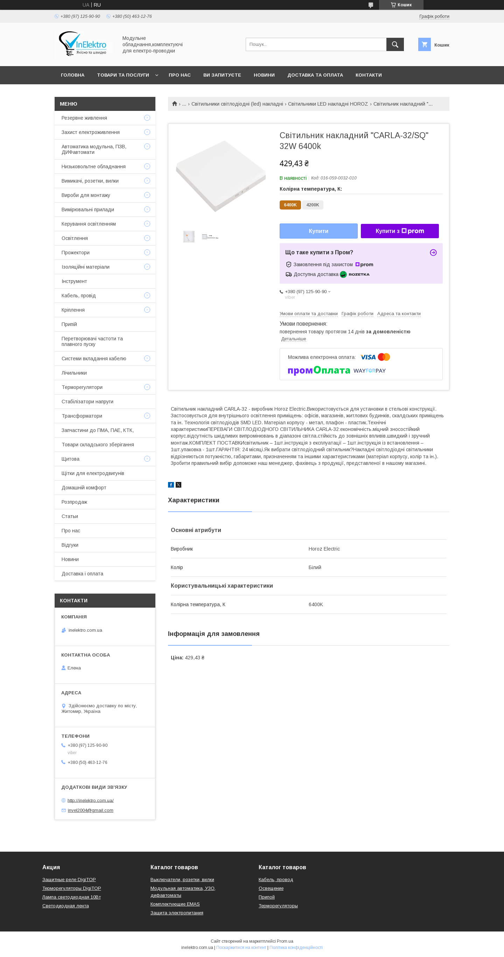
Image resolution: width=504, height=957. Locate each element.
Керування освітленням (89, 224)
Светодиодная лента (65, 905)
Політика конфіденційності (296, 947)
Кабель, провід (79, 295)
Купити (319, 231)
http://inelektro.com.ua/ (91, 800)
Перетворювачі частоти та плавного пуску (92, 341)
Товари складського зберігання (98, 444)
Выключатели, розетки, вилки (182, 879)
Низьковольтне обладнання (94, 166)
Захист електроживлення (91, 132)
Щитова (70, 459)
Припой (267, 897)
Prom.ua (285, 941)
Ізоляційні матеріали (86, 267)
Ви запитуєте (222, 75)
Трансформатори (82, 416)
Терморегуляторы (278, 905)
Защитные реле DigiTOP (69, 879)
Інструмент (74, 281)
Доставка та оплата (315, 75)
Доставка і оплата (82, 573)
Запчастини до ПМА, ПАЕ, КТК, (98, 430)
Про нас (180, 75)
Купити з (400, 231)
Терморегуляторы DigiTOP (71, 888)
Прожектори (76, 252)
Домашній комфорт (84, 487)
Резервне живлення (84, 118)
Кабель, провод (276, 879)
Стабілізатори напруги (87, 401)
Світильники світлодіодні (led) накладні (237, 104)
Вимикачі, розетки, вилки (90, 181)
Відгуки (70, 545)
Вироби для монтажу (86, 195)
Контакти (369, 75)
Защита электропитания (176, 912)
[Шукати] (395, 44)
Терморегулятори (82, 387)
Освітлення (75, 238)
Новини (264, 75)
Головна (72, 75)
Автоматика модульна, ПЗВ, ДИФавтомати (94, 149)
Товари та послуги (123, 75)
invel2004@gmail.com (90, 810)
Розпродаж (74, 502)
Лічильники (74, 373)
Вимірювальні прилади (88, 209)
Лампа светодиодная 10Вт (71, 897)
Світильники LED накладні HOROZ (328, 104)
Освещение (271, 888)
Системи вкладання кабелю (94, 358)
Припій (69, 324)
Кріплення (73, 310)
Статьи (70, 516)
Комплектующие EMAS (175, 904)
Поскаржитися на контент (241, 947)
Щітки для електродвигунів (93, 473)
